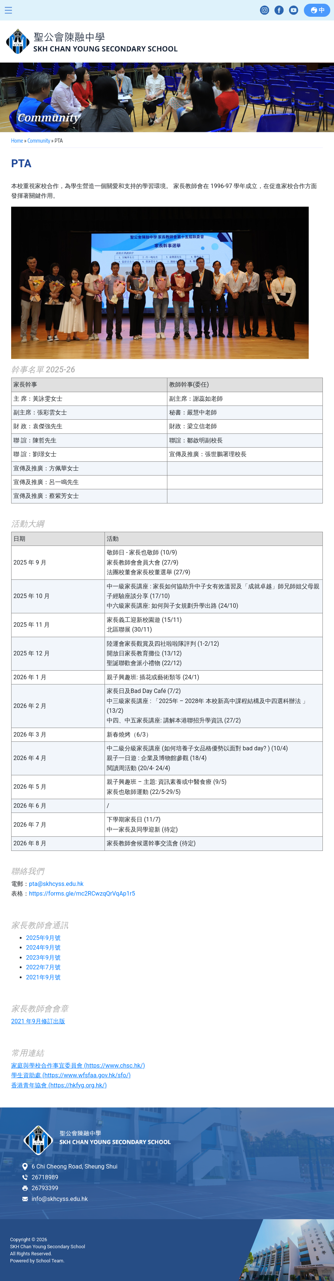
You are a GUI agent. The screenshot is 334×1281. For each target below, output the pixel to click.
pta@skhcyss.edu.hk (56, 883)
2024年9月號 (43, 947)
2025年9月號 (43, 937)
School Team (49, 1260)
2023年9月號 (43, 957)
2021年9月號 (43, 977)
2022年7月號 (43, 967)
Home (17, 140)
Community (39, 140)
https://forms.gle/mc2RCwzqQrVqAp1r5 (82, 893)
